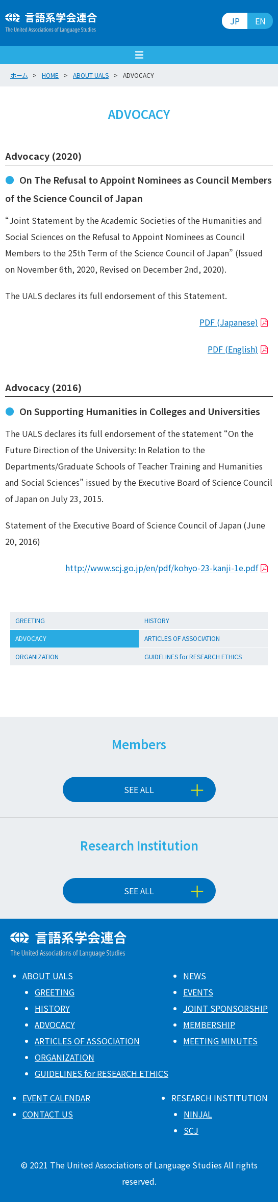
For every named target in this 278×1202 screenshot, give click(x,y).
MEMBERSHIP (209, 1024)
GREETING (30, 620)
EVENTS (198, 992)
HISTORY (156, 620)
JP (235, 21)
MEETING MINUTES (220, 1041)
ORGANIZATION (37, 656)
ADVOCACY (30, 638)
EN (260, 21)
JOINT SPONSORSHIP (225, 1008)
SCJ (191, 1130)
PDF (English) (233, 349)
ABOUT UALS (47, 976)
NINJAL (198, 1114)
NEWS (194, 976)
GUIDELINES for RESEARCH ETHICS (193, 656)
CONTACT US (47, 1114)
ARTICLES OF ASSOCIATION (182, 638)
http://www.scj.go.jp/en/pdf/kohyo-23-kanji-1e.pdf (161, 568)
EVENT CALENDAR (56, 1098)
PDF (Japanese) (228, 322)
